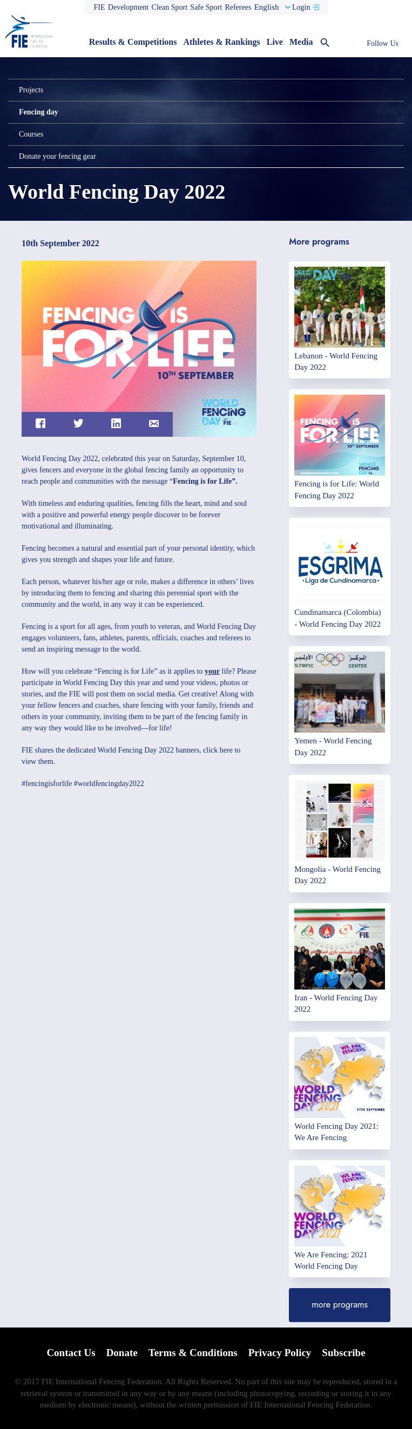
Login (301, 7)
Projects (31, 90)
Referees (238, 7)
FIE (99, 7)
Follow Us (383, 43)
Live (275, 41)
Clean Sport (170, 7)
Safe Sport (206, 7)
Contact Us (70, 1352)
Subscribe (343, 1352)
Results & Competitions (133, 41)
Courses (31, 134)
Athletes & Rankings (221, 41)
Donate (122, 1352)
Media (301, 41)
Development (128, 7)
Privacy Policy (280, 1352)
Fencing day (38, 112)
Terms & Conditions (193, 1352)
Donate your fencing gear (57, 156)
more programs (340, 1304)
